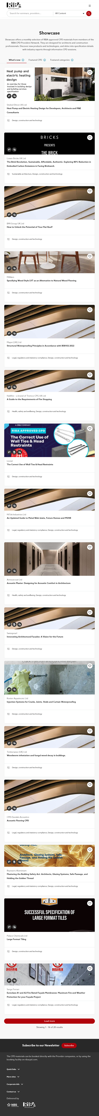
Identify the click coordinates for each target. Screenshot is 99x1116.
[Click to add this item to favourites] (90, 72)
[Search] (88, 13)
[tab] (17, 60)
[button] (49, 1070)
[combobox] (69, 13)
